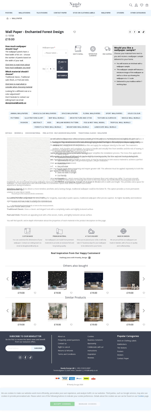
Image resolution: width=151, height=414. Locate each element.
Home (7, 18)
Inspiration (92, 358)
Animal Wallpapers (19, 116)
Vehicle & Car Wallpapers (44, 116)
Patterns (15, 120)
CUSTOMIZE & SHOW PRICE (62, 69)
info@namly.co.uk (91, 374)
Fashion (24, 125)
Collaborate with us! (95, 351)
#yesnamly (92, 347)
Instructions (92, 354)
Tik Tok (31, 361)
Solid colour (134, 116)
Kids (49, 125)
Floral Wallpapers (91, 116)
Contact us (62, 347)
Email (139, 32)
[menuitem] (8, 13)
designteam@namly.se (15, 105)
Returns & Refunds (65, 354)
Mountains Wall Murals (78, 129)
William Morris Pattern (67, 125)
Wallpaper (17, 18)
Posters (120, 355)
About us (61, 340)
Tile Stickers (122, 351)
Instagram (130, 32)
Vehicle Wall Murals (131, 120)
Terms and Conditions (67, 358)
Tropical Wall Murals (120, 125)
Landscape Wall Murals (105, 129)
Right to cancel (64, 351)
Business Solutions (95, 343)
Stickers (120, 358)
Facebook (134, 32)
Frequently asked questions (69, 343)
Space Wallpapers (70, 116)
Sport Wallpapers (114, 116)
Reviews (91, 361)
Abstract (37, 125)
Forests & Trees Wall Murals (48, 129)
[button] (35, 296)
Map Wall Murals (56, 120)
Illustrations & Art (34, 120)
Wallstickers (122, 348)
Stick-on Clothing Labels (126, 344)
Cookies (91, 340)
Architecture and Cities (81, 120)
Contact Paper (123, 362)
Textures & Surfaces (106, 120)
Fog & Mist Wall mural (94, 125)
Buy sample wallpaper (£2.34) (62, 77)
